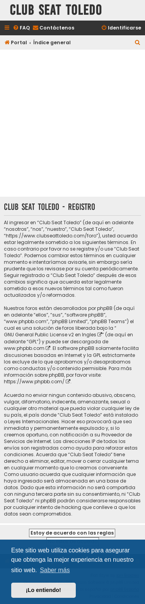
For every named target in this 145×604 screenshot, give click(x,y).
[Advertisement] (72, 124)
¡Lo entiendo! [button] (43, 590)
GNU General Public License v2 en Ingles (50, 334)
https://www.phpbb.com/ (34, 381)
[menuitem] (21, 28)
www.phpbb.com (24, 348)
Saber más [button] (55, 570)
